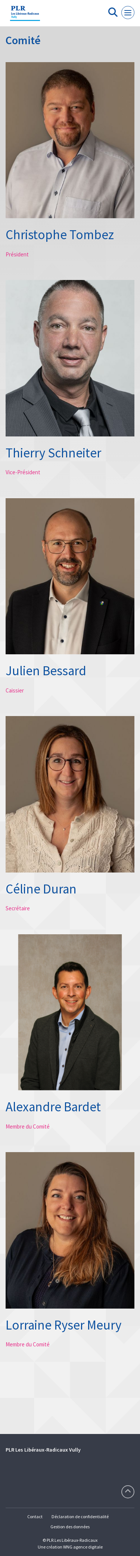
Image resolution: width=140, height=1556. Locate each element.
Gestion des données (70, 1526)
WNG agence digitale (83, 1547)
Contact (35, 1516)
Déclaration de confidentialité (80, 1516)
